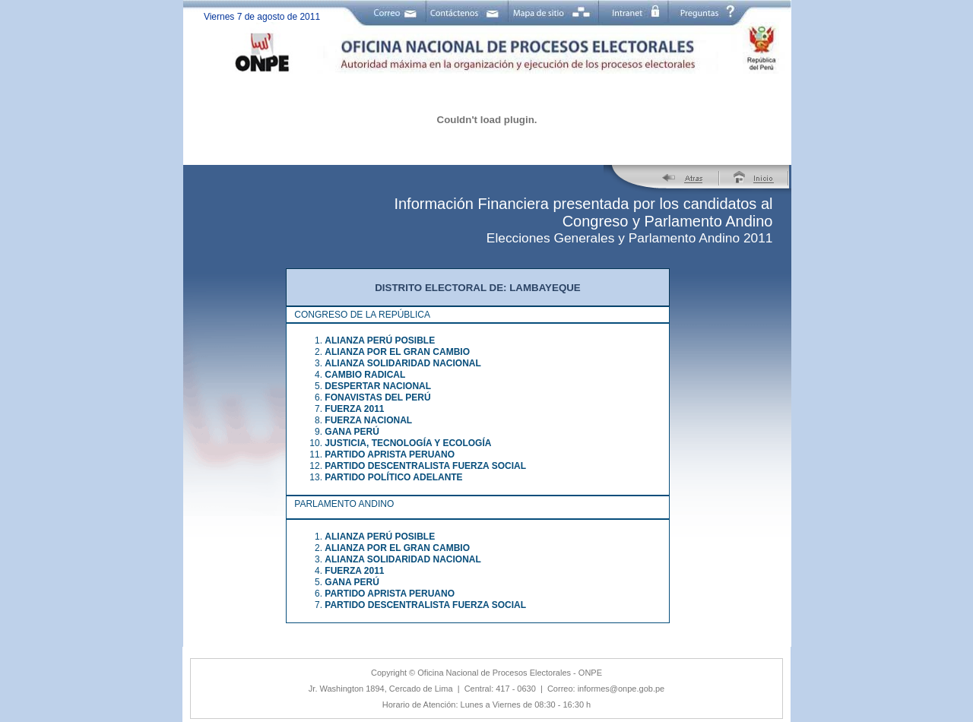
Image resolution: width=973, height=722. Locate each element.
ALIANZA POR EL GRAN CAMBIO (397, 352)
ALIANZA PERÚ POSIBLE (380, 340)
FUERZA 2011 (354, 409)
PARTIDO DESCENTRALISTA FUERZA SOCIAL (425, 466)
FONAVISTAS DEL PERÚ (377, 397)
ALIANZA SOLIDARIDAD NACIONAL (403, 363)
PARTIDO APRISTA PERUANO (390, 454)
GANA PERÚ (352, 431)
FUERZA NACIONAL (368, 420)
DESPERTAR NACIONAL (378, 386)
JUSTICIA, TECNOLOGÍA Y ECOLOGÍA (408, 443)
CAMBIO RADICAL (365, 374)
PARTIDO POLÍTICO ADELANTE (393, 477)
